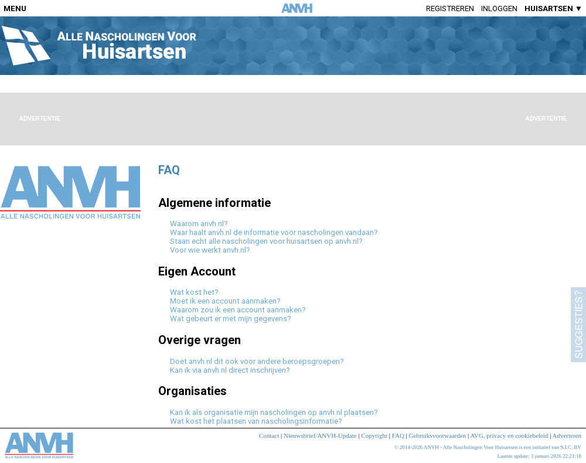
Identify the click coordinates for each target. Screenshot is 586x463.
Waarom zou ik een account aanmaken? (238, 309)
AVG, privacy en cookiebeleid (509, 435)
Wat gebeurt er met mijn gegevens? (230, 318)
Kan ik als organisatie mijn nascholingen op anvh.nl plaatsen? (274, 412)
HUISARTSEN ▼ (553, 8)
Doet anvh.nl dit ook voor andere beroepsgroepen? (257, 361)
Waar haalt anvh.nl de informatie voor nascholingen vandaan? (274, 232)
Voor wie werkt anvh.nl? (210, 250)
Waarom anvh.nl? (199, 223)
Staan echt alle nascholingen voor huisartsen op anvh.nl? (266, 241)
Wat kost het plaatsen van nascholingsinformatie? (256, 421)
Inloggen (499, 8)
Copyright (374, 435)
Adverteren (567, 435)
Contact (269, 435)
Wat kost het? (194, 292)
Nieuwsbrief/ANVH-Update (320, 435)
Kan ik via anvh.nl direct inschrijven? (230, 370)
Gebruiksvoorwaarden (437, 435)
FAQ (398, 435)
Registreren (450, 8)
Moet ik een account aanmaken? (225, 301)
